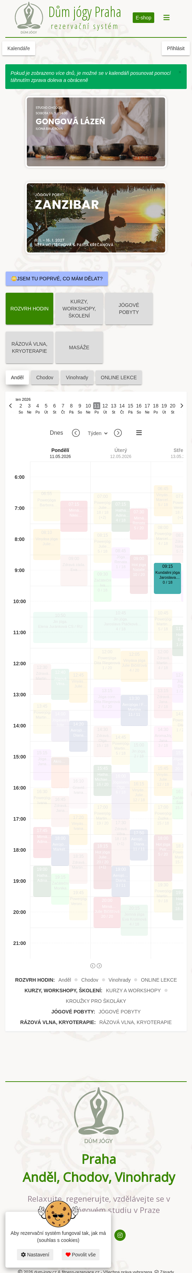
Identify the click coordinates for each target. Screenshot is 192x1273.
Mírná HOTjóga (42, 836)
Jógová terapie (60, 679)
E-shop (143, 17)
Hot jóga (102, 852)
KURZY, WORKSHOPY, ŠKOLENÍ (79, 309)
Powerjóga (46, 500)
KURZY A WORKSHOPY (133, 990)
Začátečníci (60, 883)
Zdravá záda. (42, 673)
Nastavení (35, 1254)
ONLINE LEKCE (119, 377)
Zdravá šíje (163, 697)
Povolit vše (81, 1254)
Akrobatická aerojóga (60, 762)
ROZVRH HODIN (29, 308)
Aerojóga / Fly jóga (60, 844)
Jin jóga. (60, 621)
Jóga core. (42, 759)
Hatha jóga (42, 875)
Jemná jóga (134, 914)
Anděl (17, 377)
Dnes (56, 433)
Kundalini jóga (167, 572)
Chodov (44, 377)
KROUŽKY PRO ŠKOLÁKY (96, 1001)
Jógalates (60, 720)
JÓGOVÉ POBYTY (129, 308)
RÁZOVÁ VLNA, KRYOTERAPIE (30, 347)
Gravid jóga (78, 787)
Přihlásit (176, 48)
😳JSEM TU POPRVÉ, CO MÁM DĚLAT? (57, 278)
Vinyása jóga (47, 539)
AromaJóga (163, 735)
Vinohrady (77, 377)
